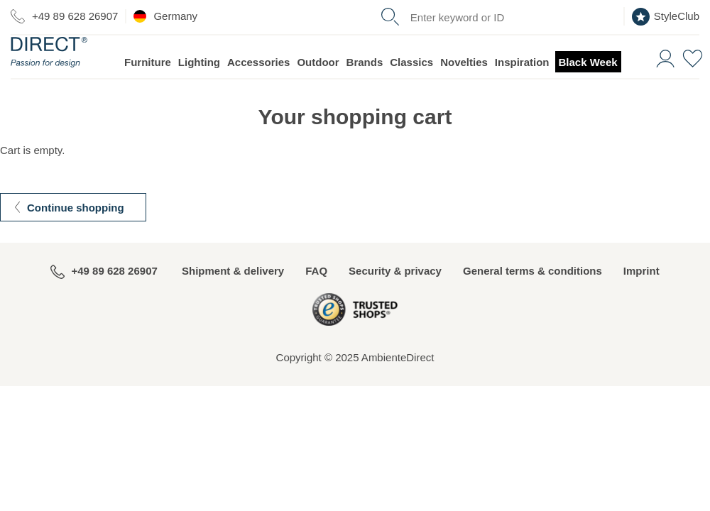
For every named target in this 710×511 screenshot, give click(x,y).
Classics (411, 89)
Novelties (464, 89)
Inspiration (522, 89)
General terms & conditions (532, 298)
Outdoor (318, 89)
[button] (663, 84)
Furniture (147, 89)
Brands (364, 89)
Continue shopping (75, 235)
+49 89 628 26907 (64, 16)
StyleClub (665, 17)
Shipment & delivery (233, 298)
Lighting (199, 89)
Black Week (588, 89)
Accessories (258, 89)
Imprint (641, 298)
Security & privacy (395, 298)
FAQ (316, 298)
